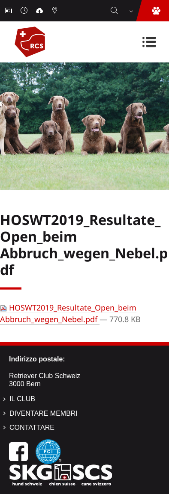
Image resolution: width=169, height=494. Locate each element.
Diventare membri (43, 413)
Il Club (22, 398)
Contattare (31, 427)
